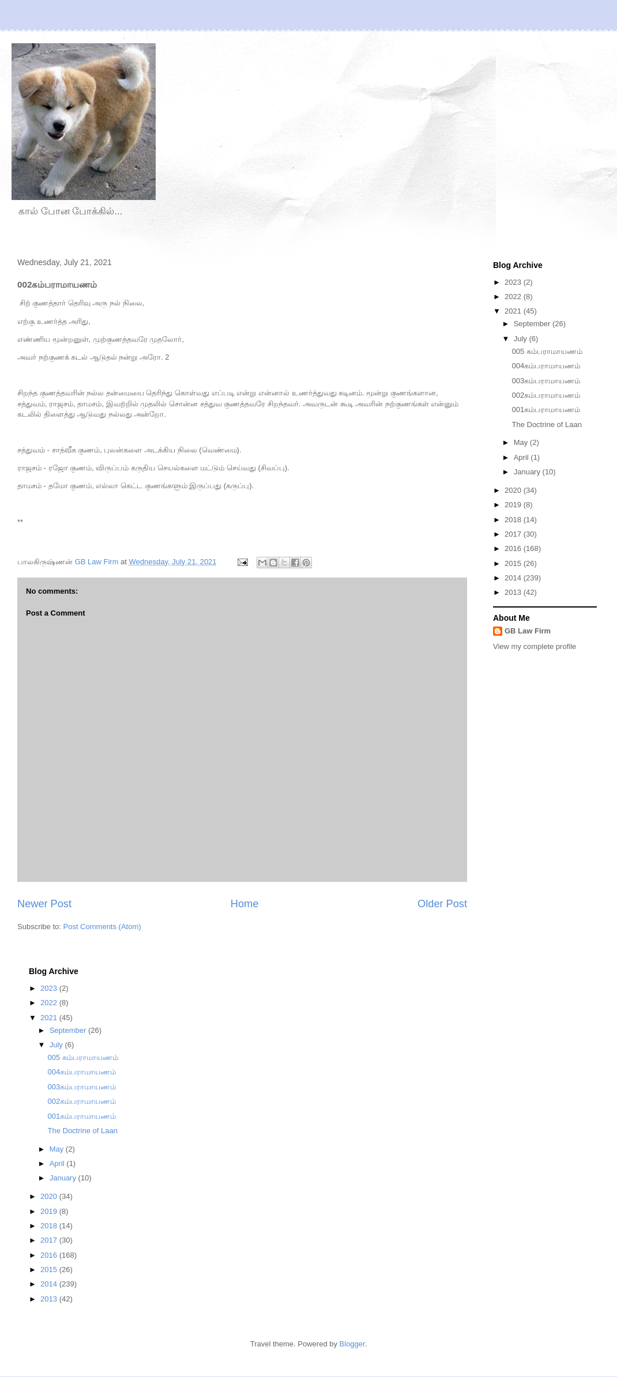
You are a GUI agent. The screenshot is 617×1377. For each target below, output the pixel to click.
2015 (514, 563)
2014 (514, 578)
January (528, 471)
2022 (514, 296)
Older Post (442, 904)
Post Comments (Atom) (102, 926)
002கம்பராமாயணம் (545, 395)
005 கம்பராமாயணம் (546, 351)
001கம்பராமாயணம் (545, 409)
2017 (514, 534)
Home (245, 904)
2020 (514, 490)
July (521, 338)
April (522, 457)
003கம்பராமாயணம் (545, 380)
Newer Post (44, 904)
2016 (514, 548)
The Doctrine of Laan (546, 424)
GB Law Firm (528, 631)
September (533, 323)
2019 (514, 504)
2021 (514, 311)
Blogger (352, 1344)
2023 (514, 282)
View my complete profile (534, 646)
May (522, 442)
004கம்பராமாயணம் (545, 365)
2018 (514, 519)
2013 (514, 592)
